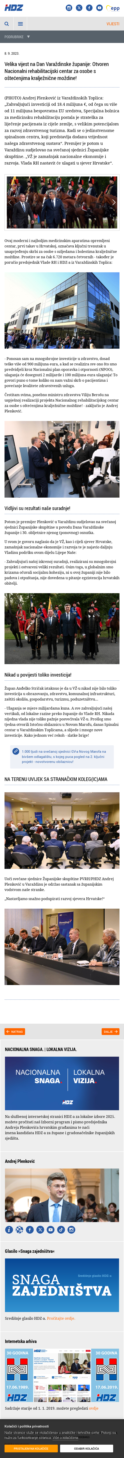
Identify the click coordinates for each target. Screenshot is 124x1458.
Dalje (108, 1032)
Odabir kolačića (69, 1449)
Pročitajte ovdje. (61, 1318)
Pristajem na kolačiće (25, 1449)
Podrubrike (14, 36)
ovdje (93, 1408)
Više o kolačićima (65, 1438)
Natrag (17, 1032)
